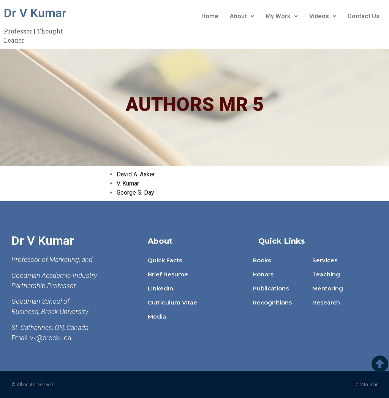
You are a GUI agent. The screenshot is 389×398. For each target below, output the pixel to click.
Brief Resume (168, 274)
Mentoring (327, 288)
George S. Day (135, 192)
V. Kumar (128, 183)
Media (157, 316)
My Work (282, 16)
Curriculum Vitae (172, 302)
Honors (263, 274)
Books (262, 260)
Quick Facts (165, 260)
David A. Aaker (136, 174)
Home (209, 16)
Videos (322, 16)
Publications (271, 288)
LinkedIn (160, 288)
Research (326, 302)
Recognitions (272, 302)
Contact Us (364, 16)
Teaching (326, 274)
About (242, 16)
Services (324, 260)
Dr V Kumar (35, 13)
